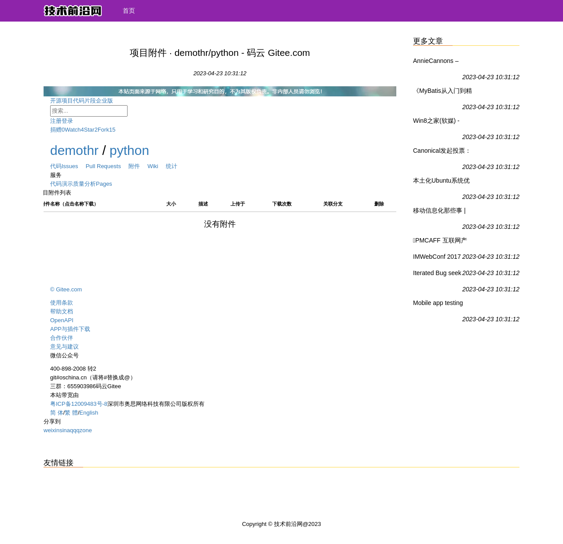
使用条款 (61, 302)
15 (112, 129)
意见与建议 (64, 346)
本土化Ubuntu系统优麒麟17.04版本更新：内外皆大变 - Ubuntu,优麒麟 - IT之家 (442, 182)
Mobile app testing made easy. (438, 304)
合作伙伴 (61, 337)
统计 (171, 166)
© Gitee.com (66, 289)
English (89, 412)
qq (73, 430)
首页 (129, 10)
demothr (74, 150)
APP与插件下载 (70, 329)
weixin (51, 430)
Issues (74, 166)
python (129, 150)
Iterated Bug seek (437, 272)
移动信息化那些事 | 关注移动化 (439, 212)
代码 (56, 166)
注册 (56, 121)
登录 (67, 121)
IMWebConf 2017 (437, 256)
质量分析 (84, 183)
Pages (104, 183)
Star (89, 129)
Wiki (156, 166)
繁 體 (71, 412)
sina (64, 430)
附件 (137, 166)
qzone (83, 430)
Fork (103, 129)
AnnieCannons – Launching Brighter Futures (439, 62)
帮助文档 (61, 311)
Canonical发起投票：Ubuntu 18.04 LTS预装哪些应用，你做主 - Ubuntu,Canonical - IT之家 (442, 152)
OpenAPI (61, 320)
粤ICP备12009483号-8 (78, 404)
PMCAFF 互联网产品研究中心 (440, 242)
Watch (72, 129)
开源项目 (61, 100)
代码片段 (84, 100)
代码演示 (61, 183)
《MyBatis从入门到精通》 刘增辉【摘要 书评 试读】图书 (442, 92)
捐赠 (56, 129)
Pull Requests (107, 166)
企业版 (111, 100)
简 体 (56, 412)
